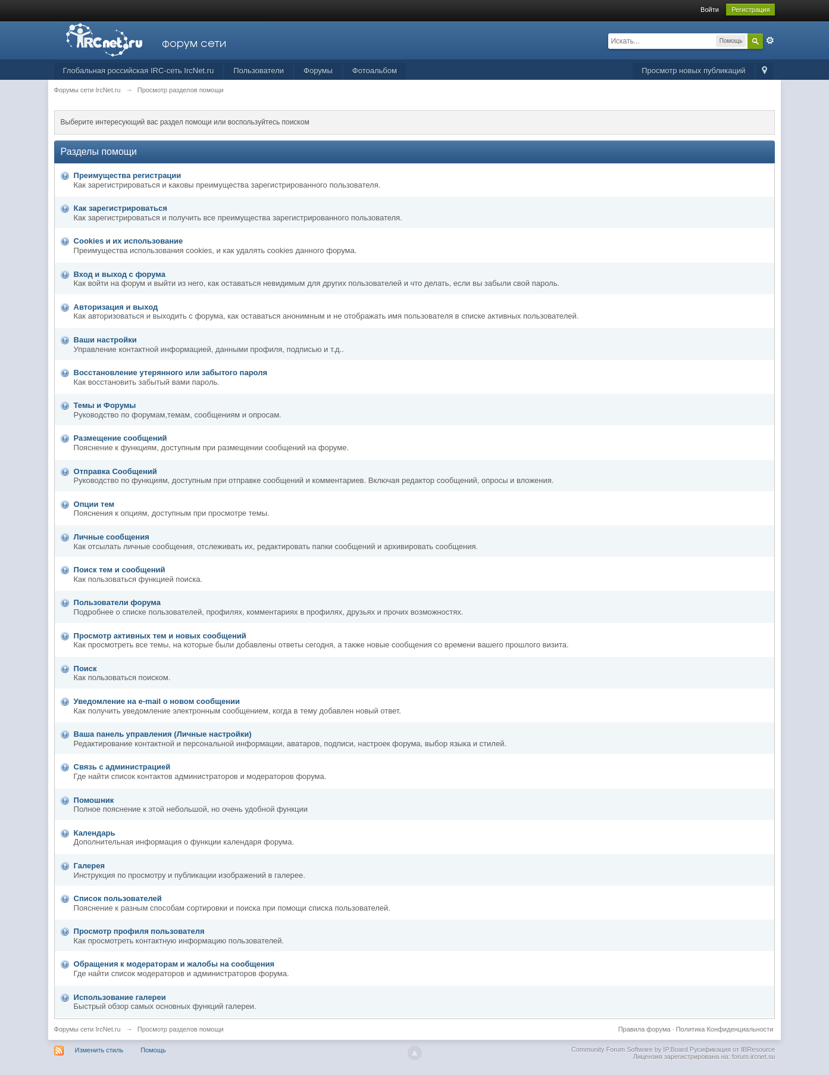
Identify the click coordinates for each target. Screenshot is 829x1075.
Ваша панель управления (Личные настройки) (163, 734)
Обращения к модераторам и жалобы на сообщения (174, 963)
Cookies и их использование (128, 240)
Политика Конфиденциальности (725, 1029)
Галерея (89, 865)
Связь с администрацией (122, 766)
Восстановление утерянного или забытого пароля (171, 372)
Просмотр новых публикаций (693, 70)
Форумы (318, 70)
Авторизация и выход (116, 307)
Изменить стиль (99, 1050)
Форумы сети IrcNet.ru (87, 1029)
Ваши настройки (105, 339)
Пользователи (258, 70)
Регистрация (750, 9)
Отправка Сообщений (115, 471)
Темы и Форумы (105, 405)
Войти (709, 9)
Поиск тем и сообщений (119, 569)
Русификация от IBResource (731, 1049)
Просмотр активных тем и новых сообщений (160, 635)
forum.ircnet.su (753, 1056)
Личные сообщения (111, 536)
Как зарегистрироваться (120, 208)
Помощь (153, 1050)
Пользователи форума (117, 602)
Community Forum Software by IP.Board (629, 1049)
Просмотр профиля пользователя (139, 931)
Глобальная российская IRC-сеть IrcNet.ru (138, 70)
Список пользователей (118, 898)
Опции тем (94, 504)
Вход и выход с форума (119, 274)
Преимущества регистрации (128, 175)
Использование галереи (120, 997)
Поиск (85, 668)
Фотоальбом (374, 70)
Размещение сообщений (120, 438)
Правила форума (644, 1029)
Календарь (94, 832)
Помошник (94, 800)
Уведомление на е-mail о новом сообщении (157, 701)
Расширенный (770, 40)
